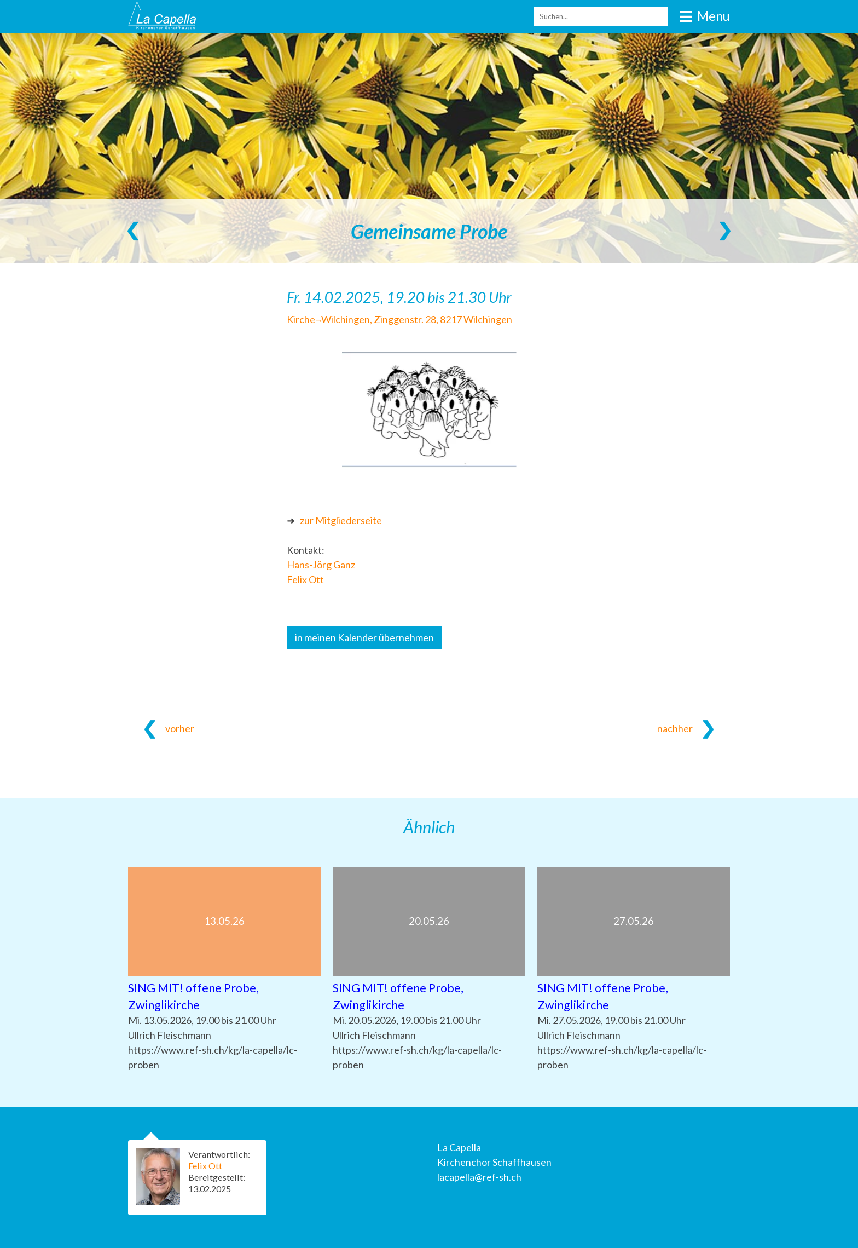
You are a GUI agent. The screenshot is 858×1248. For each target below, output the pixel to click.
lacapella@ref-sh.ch (479, 1177)
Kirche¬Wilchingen (399, 319)
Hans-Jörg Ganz (321, 565)
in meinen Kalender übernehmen (364, 637)
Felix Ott (305, 579)
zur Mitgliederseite (341, 520)
